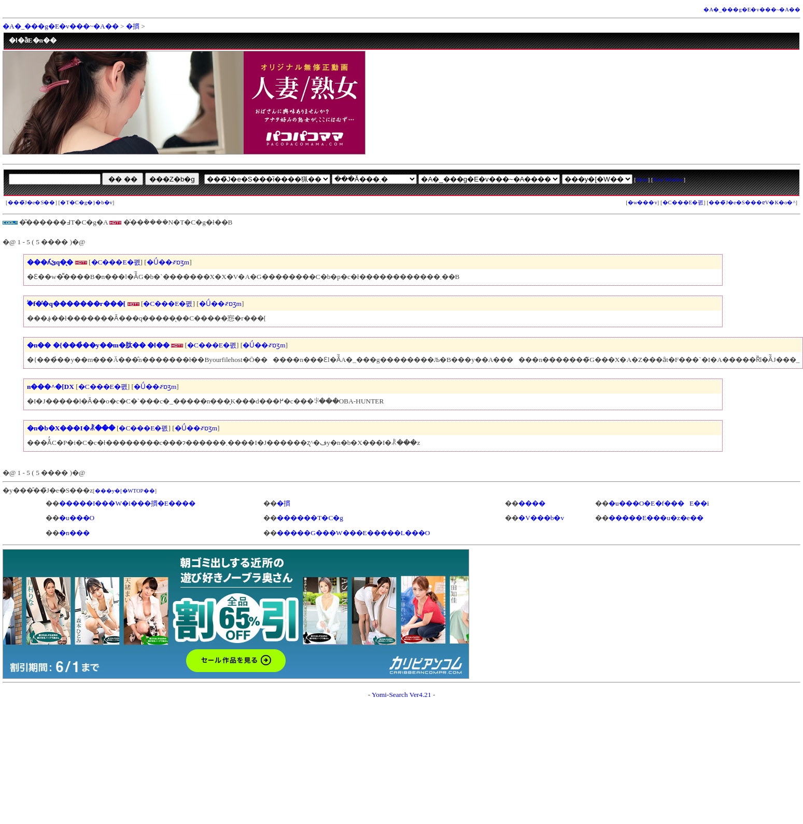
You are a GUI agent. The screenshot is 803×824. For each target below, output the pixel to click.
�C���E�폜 (683, 202)
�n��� (74, 533)
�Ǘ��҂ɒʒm (168, 262)
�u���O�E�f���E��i (659, 503)
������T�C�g (310, 518)
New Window (668, 180)
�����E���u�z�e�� (656, 518)
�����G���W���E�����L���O (353, 533)
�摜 (132, 26)
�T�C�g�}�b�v (86, 202)
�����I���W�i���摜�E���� (127, 503)
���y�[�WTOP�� (125, 491)
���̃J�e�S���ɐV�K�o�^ (752, 202)
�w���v (642, 202)
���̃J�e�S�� (31, 202)
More (642, 180)
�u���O (76, 518)
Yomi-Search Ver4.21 (401, 695)
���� (531, 503)
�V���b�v (541, 518)
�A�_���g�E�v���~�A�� (751, 9)
